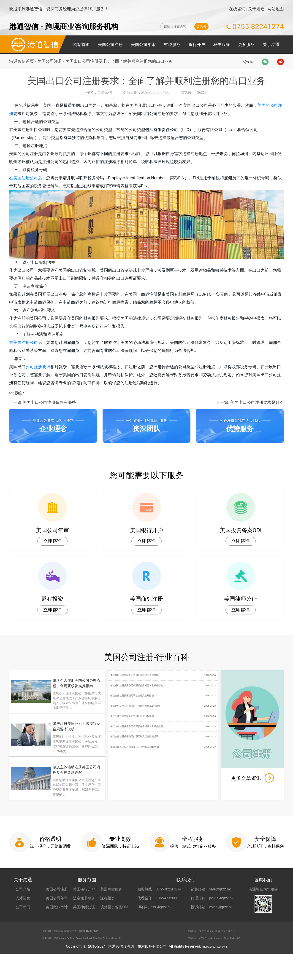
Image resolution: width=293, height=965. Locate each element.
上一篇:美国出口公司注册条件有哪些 (42, 407)
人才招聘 (23, 905)
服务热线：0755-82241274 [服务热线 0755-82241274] (159, 896)
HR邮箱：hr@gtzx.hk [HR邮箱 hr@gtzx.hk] (154, 914)
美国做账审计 (57, 914)
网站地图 (275, 8)
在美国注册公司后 (25, 179)
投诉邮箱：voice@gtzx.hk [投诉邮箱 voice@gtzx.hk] (212, 914)
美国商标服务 (111, 896)
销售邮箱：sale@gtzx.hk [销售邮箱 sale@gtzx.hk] (211, 896)
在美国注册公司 (23, 346)
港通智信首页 (21, 61)
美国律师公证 (84, 914)
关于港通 (256, 8)
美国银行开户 (84, 896)
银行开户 (197, 44)
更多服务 (246, 44)
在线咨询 (237, 8)
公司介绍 (23, 896)
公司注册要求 (38, 371)
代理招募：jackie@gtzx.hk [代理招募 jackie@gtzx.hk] (212, 905)
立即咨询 (52, 546)
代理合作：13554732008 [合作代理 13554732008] (157, 905)
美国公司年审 (143, 44)
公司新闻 (23, 914)
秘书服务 (221, 44)
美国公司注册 (110, 44)
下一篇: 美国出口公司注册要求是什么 (250, 407)
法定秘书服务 (84, 905)
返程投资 (107, 905)
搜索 (201, 26)
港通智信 (34, 44)
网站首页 (81, 44)
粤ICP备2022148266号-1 (214, 957)
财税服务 (172, 44)
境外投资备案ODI (114, 914)
